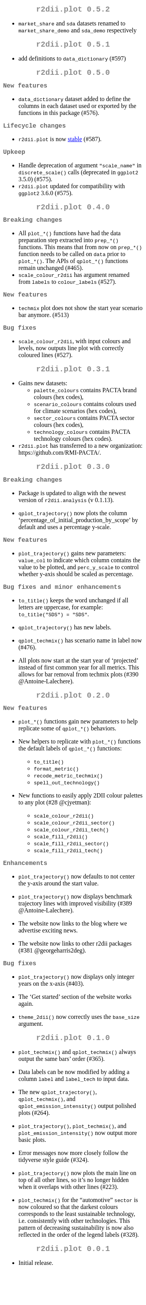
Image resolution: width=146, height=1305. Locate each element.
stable (75, 146)
